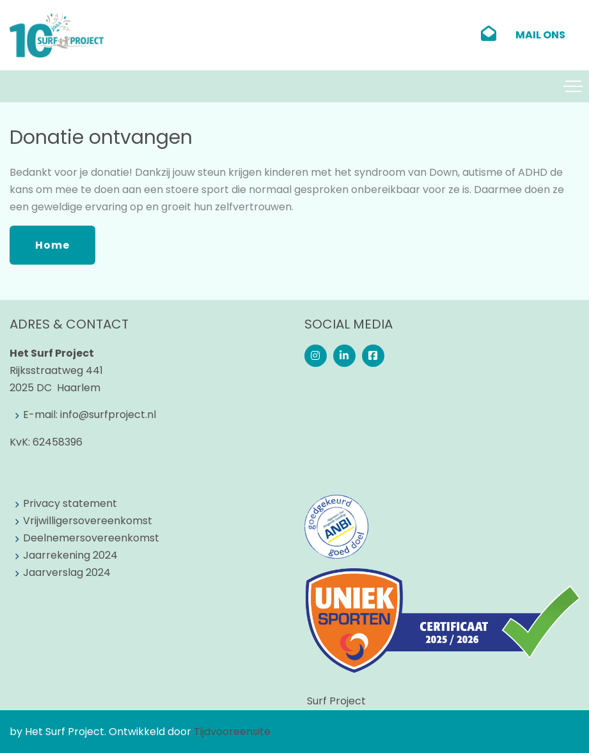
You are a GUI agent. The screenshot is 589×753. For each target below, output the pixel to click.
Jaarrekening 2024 (70, 555)
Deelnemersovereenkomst (91, 538)
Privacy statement (70, 503)
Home (52, 245)
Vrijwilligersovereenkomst (87, 520)
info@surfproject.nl (108, 414)
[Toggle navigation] (573, 86)
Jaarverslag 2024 (67, 572)
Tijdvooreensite (232, 731)
